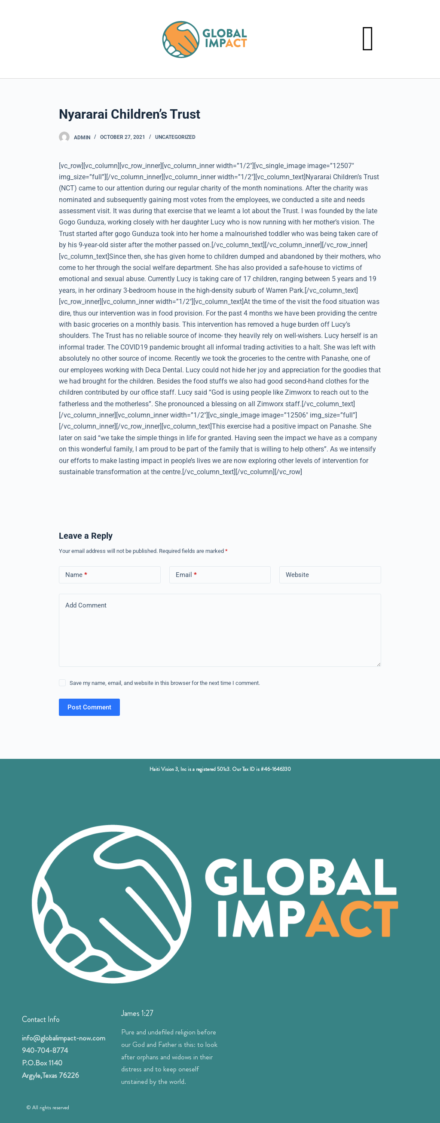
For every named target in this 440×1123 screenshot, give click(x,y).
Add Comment (86, 605)
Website (297, 575)
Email (186, 575)
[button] (368, 39)
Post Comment (89, 707)
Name (76, 575)
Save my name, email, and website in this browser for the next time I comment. (165, 683)
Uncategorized (175, 137)
